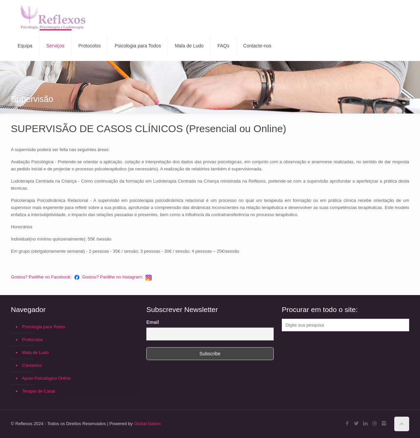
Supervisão (398, 98)
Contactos (32, 365)
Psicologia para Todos (43, 326)
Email (152, 322)
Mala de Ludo (35, 352)
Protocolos (32, 339)
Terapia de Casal (38, 391)
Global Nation (147, 423)
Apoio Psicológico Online (46, 378)
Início (367, 98)
